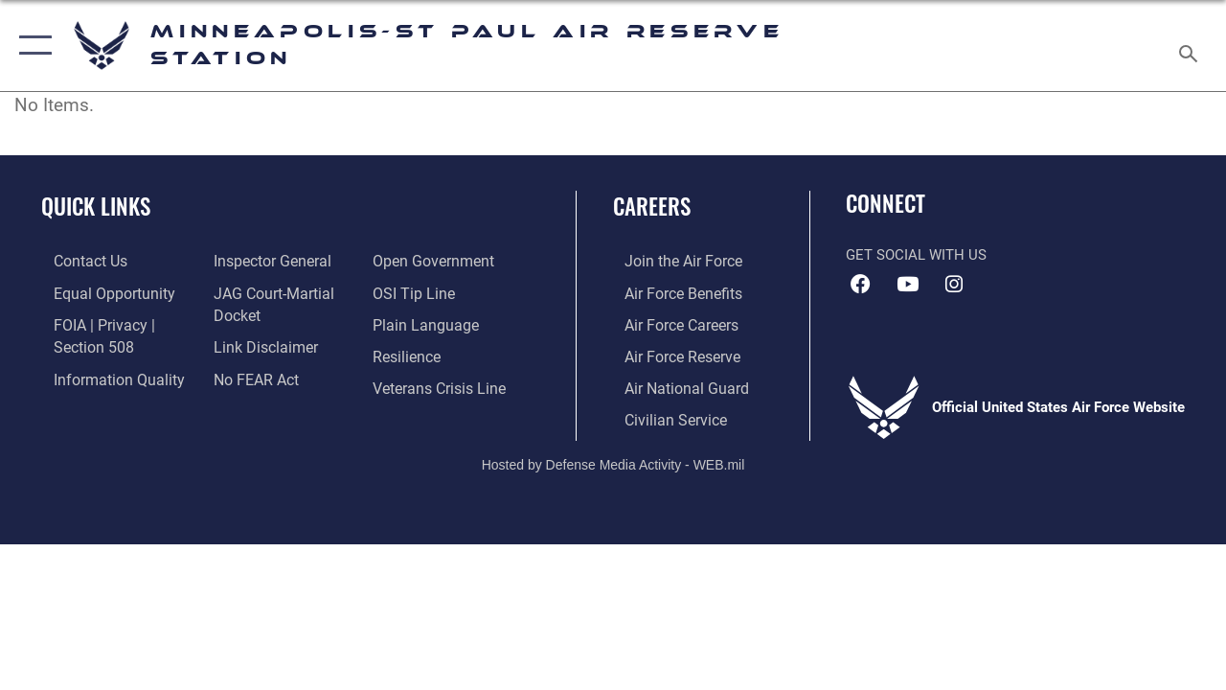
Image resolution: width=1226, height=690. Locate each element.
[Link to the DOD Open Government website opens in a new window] (433, 260)
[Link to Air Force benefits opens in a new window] (670, 291)
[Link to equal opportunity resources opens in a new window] (98, 291)
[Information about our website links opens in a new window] (258, 344)
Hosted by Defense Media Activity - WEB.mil (613, 458)
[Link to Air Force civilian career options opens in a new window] (662, 414)
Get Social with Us (916, 255)
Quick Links (95, 206)
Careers (652, 206)
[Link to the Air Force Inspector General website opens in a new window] (265, 260)
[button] (31, 45)
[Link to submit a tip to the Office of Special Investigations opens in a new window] (414, 291)
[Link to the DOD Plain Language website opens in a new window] (424, 322)
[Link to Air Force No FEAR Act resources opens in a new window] (250, 374)
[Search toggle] (1191, 45)
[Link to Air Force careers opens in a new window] (669, 322)
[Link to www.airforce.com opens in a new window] (670, 260)
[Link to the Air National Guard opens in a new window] (672, 383)
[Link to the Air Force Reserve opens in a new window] (669, 352)
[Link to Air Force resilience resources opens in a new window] (409, 352)
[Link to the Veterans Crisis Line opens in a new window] (441, 383)
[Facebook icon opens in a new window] (860, 284)
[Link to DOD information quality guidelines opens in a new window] (102, 374)
